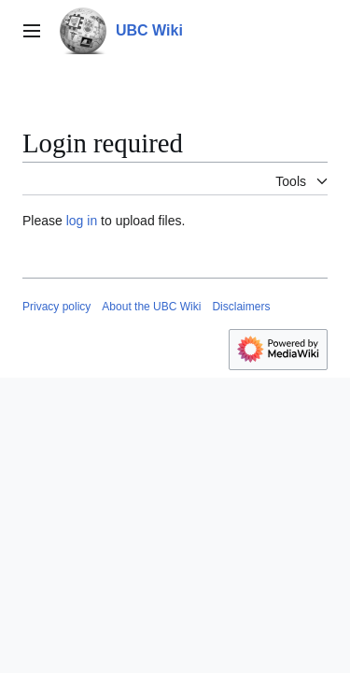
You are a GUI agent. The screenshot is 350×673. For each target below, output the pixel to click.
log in (81, 220)
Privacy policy (56, 306)
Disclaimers (241, 306)
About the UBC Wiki (151, 306)
